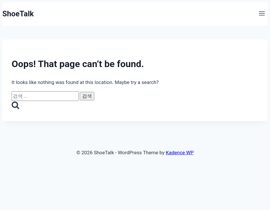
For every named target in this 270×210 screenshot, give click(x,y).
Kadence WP (180, 152)
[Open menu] (262, 14)
